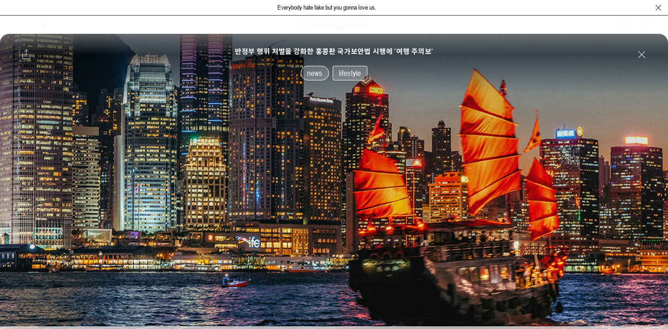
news (315, 73)
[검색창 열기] (646, 25)
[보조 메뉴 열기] (24, 25)
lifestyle (350, 73)
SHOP (624, 25)
